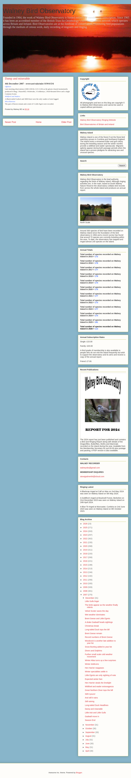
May (87, 747)
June (87, 743)
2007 (85, 595)
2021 (85, 542)
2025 (85, 527)
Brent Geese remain (93, 633)
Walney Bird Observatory (39, 11)
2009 (85, 587)
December (90, 598)
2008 (85, 591)
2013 (85, 572)
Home (39, 122)
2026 (85, 524)
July (87, 740)
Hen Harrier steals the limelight (98, 683)
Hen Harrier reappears (94, 668)
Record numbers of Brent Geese (99, 637)
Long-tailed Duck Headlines (96, 705)
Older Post (66, 122)
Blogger (79, 773)
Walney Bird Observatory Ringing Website (98, 120)
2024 (85, 531)
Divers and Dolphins (93, 651)
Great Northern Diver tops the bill (99, 690)
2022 (85, 538)
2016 (85, 561)
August (88, 736)
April (87, 751)
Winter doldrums (92, 664)
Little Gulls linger (92, 601)
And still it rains (91, 698)
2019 (85, 550)
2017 (85, 557)
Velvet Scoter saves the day (97, 611)
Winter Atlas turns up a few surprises (100, 660)
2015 (85, 565)
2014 (85, 568)
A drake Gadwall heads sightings (99, 622)
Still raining (89, 701)
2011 (85, 580)
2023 (85, 535)
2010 (85, 583)
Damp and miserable (94, 709)
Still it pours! (90, 694)
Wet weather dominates (95, 615)
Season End (90, 720)
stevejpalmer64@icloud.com (92, 476)
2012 (85, 576)
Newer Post (10, 122)
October (89, 728)
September (90, 732)
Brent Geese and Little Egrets (97, 618)
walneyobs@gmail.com (90, 468)
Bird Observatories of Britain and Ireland (97, 124)
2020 (85, 546)
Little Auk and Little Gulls (95, 713)
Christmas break (92, 626)
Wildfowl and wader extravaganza (99, 686)
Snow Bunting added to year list (98, 647)
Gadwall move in (92, 716)
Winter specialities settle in (96, 671)
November (90, 725)
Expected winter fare (93, 679)
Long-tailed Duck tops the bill (97, 629)
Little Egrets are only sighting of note (100, 675)
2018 (85, 554)
